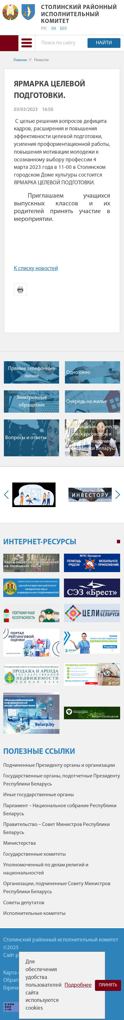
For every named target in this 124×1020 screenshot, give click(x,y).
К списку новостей (36, 268)
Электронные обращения (31, 401)
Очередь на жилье (86, 401)
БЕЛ (63, 29)
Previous (8, 495)
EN (53, 29)
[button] (26, 43)
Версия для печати (20, 289)
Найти (104, 43)
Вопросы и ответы (25, 437)
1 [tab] (118, 541)
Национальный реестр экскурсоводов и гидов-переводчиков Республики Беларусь (92, 437)
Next (116, 495)
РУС (44, 29)
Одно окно (78, 372)
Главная (20, 60)
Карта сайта (17, 973)
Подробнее (78, 985)
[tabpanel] (61, 647)
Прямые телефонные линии (31, 372)
